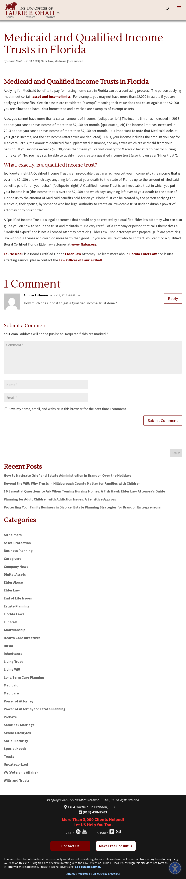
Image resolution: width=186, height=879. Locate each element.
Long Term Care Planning (24, 677)
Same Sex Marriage (19, 724)
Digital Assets (15, 574)
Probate (10, 717)
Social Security (16, 740)
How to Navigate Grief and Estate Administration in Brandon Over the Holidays (67, 475)
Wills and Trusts (16, 780)
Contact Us (70, 846)
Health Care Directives (22, 637)
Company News (16, 566)
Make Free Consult (115, 846)
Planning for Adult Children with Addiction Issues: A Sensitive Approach (61, 499)
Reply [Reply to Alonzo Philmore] (173, 298)
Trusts (9, 756)
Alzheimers (13, 534)
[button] (179, 10)
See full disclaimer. (88, 867)
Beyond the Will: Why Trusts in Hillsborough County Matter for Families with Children (72, 483)
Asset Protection (17, 542)
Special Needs (15, 748)
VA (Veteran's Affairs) (21, 772)
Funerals (10, 622)
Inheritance (13, 653)
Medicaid (61, 61)
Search (176, 453)
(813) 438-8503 (93, 812)
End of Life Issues (18, 598)
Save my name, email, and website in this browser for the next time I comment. (68, 409)
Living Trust (13, 661)
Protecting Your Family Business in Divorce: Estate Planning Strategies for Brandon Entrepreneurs (82, 507)
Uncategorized (16, 764)
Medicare (11, 693)
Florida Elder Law (143, 254)
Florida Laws (14, 614)
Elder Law (47, 61)
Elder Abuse (13, 582)
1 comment (75, 61)
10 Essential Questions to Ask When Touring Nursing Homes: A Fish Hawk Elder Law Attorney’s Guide (84, 491)
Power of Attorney (18, 701)
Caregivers (12, 558)
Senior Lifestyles (17, 732)
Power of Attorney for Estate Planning (34, 709)
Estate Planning (16, 606)
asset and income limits (51, 96)
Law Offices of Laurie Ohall (80, 260)
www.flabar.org (83, 244)
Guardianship (14, 629)
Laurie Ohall (14, 61)
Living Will (12, 669)
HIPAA (8, 645)
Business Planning (18, 550)
